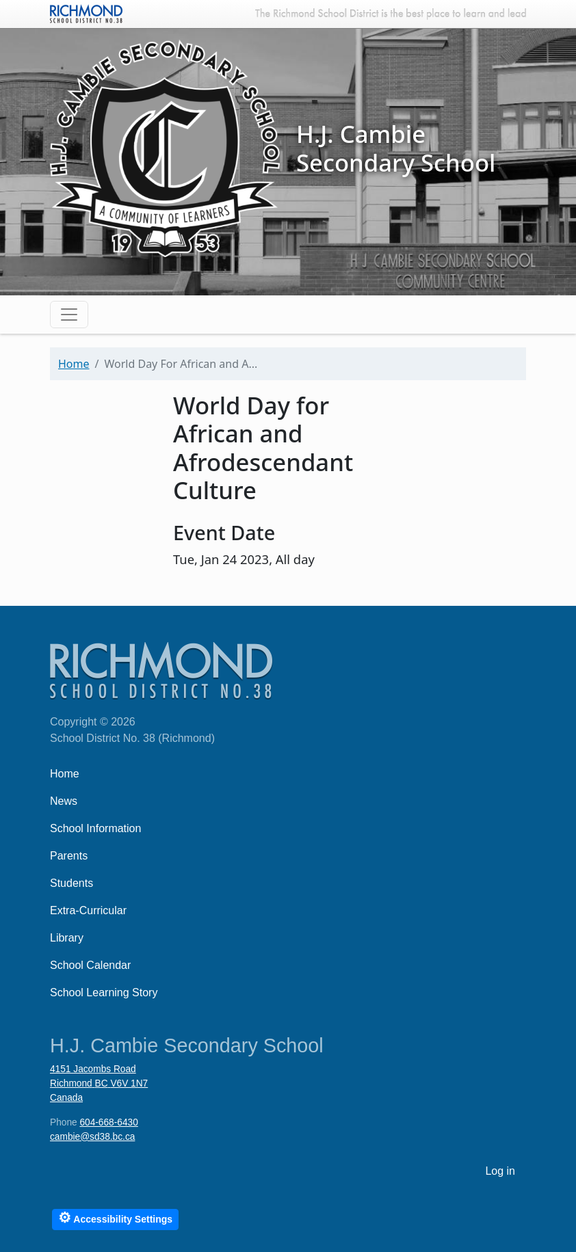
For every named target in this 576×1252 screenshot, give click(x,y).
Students (71, 883)
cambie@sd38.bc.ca (92, 1137)
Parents (69, 856)
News (63, 801)
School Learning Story (103, 992)
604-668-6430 (108, 1122)
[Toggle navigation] (69, 314)
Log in (500, 1171)
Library (66, 938)
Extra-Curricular (88, 910)
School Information (95, 828)
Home (74, 363)
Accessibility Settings (115, 1217)
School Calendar (90, 965)
